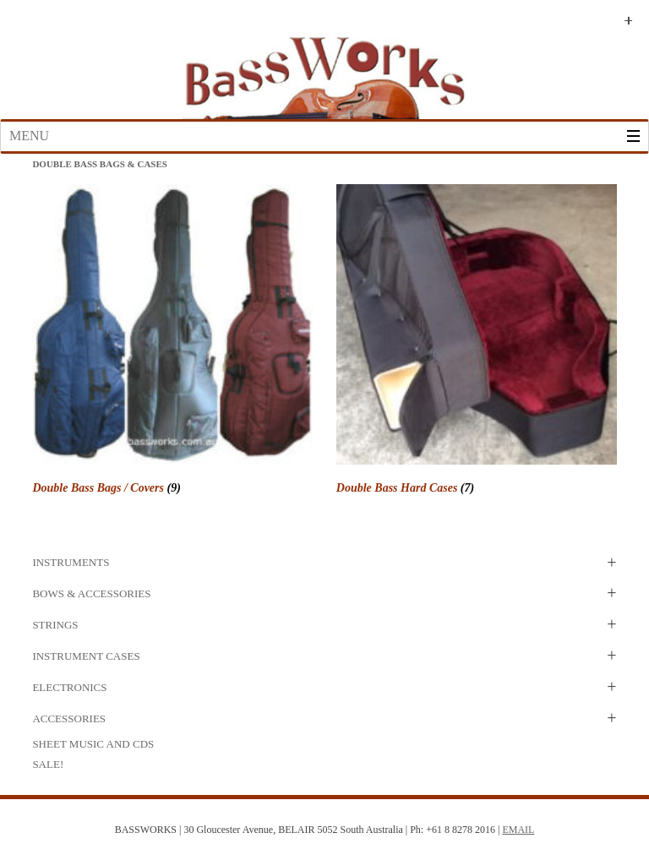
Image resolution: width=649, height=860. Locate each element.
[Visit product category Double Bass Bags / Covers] (172, 342)
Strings (55, 624)
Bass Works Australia (324, 70)
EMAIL (518, 830)
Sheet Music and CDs (93, 744)
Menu (29, 135)
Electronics (69, 687)
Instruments (70, 562)
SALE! (47, 764)
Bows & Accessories (91, 593)
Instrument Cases (85, 656)
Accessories (69, 718)
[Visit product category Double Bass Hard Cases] (476, 342)
